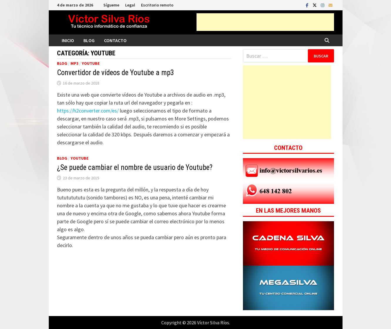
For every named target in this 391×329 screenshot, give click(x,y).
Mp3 (74, 63)
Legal (130, 5)
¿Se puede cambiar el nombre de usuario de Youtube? (134, 167)
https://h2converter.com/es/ (88, 110)
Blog (89, 40)
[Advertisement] (265, 22)
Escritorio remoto (157, 5)
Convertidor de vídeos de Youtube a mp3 (115, 72)
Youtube (91, 63)
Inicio (68, 40)
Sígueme (111, 5)
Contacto (115, 40)
